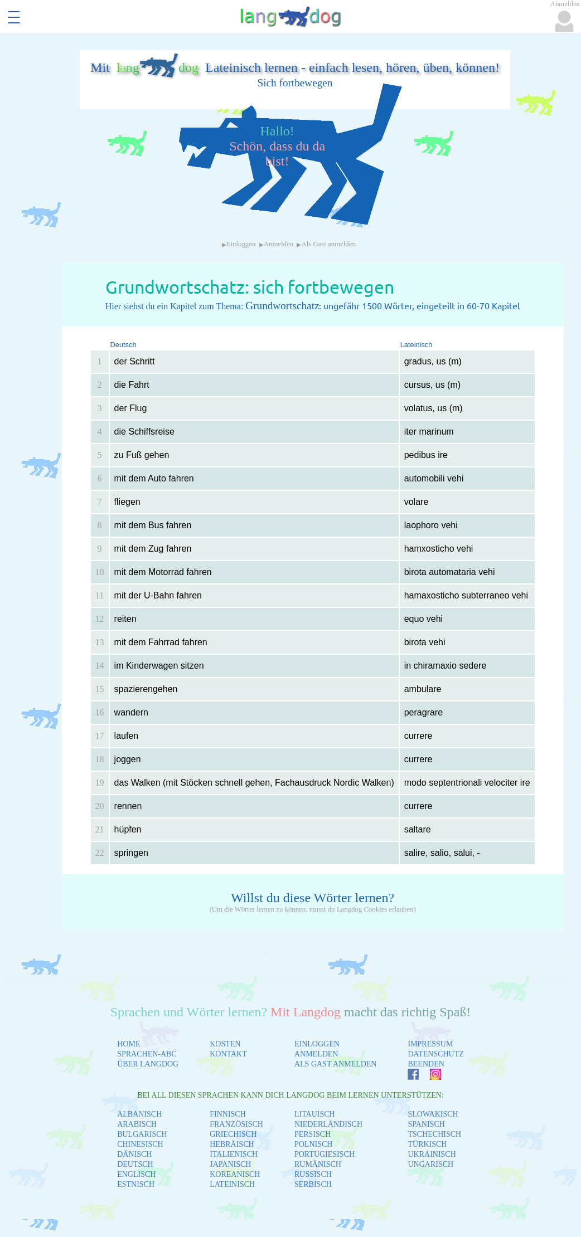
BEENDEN (426, 1064)
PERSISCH (312, 1134)
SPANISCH (426, 1124)
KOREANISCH (235, 1174)
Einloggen (241, 244)
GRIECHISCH (233, 1134)
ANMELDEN (316, 1054)
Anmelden (278, 244)
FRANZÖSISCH (236, 1124)
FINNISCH (228, 1114)
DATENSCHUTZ (435, 1054)
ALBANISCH (139, 1114)
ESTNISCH (135, 1184)
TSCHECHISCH (434, 1134)
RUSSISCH (313, 1174)
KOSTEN (225, 1044)
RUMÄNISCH (317, 1164)
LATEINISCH (232, 1184)
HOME (128, 1044)
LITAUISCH (314, 1114)
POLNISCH (313, 1144)
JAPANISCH (230, 1164)
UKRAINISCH (432, 1154)
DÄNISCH (134, 1154)
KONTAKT (228, 1054)
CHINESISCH (140, 1144)
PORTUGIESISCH (324, 1154)
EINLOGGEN (317, 1044)
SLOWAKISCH (433, 1114)
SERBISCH (313, 1184)
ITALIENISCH (234, 1154)
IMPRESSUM (430, 1044)
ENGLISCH (136, 1174)
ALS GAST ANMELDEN (335, 1064)
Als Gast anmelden (328, 244)
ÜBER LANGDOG (147, 1064)
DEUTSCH (135, 1164)
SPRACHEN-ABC (147, 1054)
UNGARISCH (430, 1164)
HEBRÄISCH (232, 1144)
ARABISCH (137, 1124)
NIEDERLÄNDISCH (328, 1124)
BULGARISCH (142, 1134)
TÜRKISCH (427, 1144)
